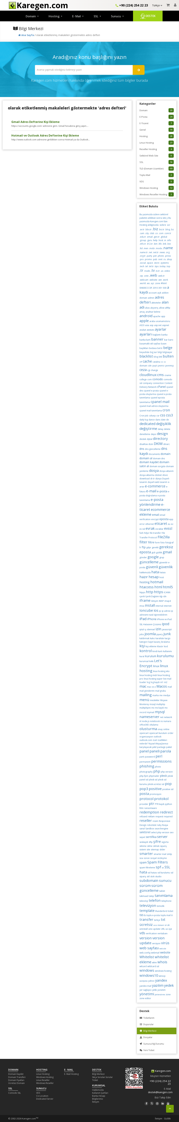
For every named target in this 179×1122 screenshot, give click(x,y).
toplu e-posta (153, 915)
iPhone (151, 619)
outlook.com (145, 740)
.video (167, 270)
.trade (147, 270)
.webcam (143, 279)
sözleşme (162, 858)
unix (150, 928)
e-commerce (155, 486)
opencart (144, 733)
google (153, 557)
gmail (167, 552)
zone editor (145, 998)
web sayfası (149, 948)
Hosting (156, 136)
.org (168, 252)
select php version (160, 832)
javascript (167, 629)
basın (163, 343)
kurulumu (165, 655)
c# (140, 361)
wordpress (143, 981)
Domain (156, 110)
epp (171, 519)
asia (147, 325)
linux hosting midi (148, 675)
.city (147, 233)
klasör (160, 646)
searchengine (161, 828)
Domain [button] (31, 16)
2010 (155, 287)
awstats (150, 329)
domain (165, 454)
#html (164, 283)
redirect (166, 812)
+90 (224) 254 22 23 (132, 5)
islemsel (151, 629)
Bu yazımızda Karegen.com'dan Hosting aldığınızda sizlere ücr (155, 221)
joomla (150, 633)
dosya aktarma (146, 475)
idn (164, 596)
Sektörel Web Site (156, 155)
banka (164, 334)
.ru (164, 259)
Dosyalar (145, 1037)
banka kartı (145, 339)
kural (141, 656)
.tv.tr (157, 270)
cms (160, 374)
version (145, 938)
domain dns (159, 458)
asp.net (158, 325)
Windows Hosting (156, 188)
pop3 (143, 788)
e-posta (162, 491)
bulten (168, 356)
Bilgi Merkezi (147, 1030)
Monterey (144, 704)
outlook (157, 736)
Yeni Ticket (146, 1050)
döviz (165, 475)
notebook (155, 721)
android (145, 315)
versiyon (156, 943)
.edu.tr (142, 236)
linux (156, 666)
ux (167, 928)
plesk (163, 776)
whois (162, 962)
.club (151, 233)
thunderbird (161, 911)
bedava (153, 348)
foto (162, 542)
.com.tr (167, 233)
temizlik (160, 906)
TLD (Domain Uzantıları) (156, 168)
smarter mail (160, 854)
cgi (148, 370)
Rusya (165, 825)
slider (162, 849)
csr (157, 415)
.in (165, 240)
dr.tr (152, 478)
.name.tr (143, 252)
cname (167, 375)
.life (160, 243)
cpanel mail (160, 401)
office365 (144, 724)
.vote (146, 275)
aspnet (165, 325)
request (159, 816)
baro (170, 339)
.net (150, 252)
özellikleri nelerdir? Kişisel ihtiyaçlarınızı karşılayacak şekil (153, 744)
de (167, 419)
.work (165, 279)
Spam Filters (157, 862)
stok (152, 876)
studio (158, 876)
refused (143, 816)
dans (157, 419)
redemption (149, 812)
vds (142, 933)
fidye (146, 532)
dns (141, 449)
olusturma (148, 728)
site (148, 849)
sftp (151, 842)
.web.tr (161, 275)
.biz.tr (161, 229)
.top (168, 266)
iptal (141, 629)
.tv (153, 270)
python (168, 804)
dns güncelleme (152, 449)
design (162, 433)
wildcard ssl (153, 966)
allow (161, 307)
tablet (162, 890)
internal (159, 605)
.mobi (152, 248)
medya (166, 695)
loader (142, 682)
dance (152, 419)
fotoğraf (169, 542)
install (150, 605)
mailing (145, 694)
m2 (165, 682)
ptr (151, 803)
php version (167, 771)
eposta (164, 519)
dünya (158, 478)
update (156, 928)
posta (144, 793)
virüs (165, 943)
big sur (153, 352)
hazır (143, 576)
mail (170, 686)
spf (158, 867)
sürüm (145, 885)
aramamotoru (163, 321)
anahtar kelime (153, 311)
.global (163, 236)
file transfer (155, 532)
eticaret (161, 523)
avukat (142, 329)
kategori (143, 641)
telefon (155, 900)
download (144, 478)
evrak (150, 528)
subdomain (148, 880)
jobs (141, 634)
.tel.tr (151, 266)
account (153, 292)
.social (142, 262)
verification (151, 933)
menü (144, 699)
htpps (142, 592)
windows (146, 970)
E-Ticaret (156, 123)
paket (169, 747)
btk (160, 356)
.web (153, 275)
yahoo (151, 980)
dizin (150, 444)
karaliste (160, 638)
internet (167, 605)
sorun (147, 858)
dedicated (147, 423)
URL (163, 928)
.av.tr (141, 229)
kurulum (150, 656)
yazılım (157, 985)
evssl (168, 528)
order (170, 733)
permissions (161, 761)
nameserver (149, 716)
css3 (169, 415)
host (161, 577)
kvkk (151, 661)
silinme (142, 846)
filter (143, 542)
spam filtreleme (147, 867)
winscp (162, 975)
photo (158, 766)
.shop (169, 259)
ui (166, 925)
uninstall (143, 928)
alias (147, 307)
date (163, 419)
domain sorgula (157, 466)
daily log (143, 419)
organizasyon (146, 736)
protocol (146, 798)
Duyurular (146, 1024)
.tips (156, 266)
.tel (146, 266)
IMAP (161, 600)
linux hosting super (153, 678)
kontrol (145, 650)
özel (155, 740)
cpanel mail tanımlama (150, 410)
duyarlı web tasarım (157, 482)
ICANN (167, 592)
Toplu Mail (156, 175)
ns (161, 721)
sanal (142, 828)
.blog (167, 229)
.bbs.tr (148, 229)
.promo (148, 259)
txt (163, 919)
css (162, 415)
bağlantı (157, 334)
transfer (146, 919)
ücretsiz (146, 924)
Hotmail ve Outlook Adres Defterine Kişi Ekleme (45, 135)
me (161, 695)
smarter (146, 853)
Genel (156, 130)
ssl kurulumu (163, 872)
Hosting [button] (54, 16)
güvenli (152, 566)
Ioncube (146, 610)
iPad (142, 618)
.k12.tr (150, 243)
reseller (145, 820)
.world (142, 283)
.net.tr (156, 252)
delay (160, 429)
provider (143, 804)
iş (145, 629)
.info (169, 240)
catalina (156, 361)
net (161, 717)
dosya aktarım (166, 471)
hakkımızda (145, 572)
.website (153, 279)
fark (141, 532)
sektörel (144, 832)
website (165, 952)
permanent (145, 761)
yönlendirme (160, 994)
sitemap (155, 849)
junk (167, 633)
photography (146, 771)
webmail (155, 952)
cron (166, 410)
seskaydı (143, 842)
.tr (141, 270)
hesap (154, 576)
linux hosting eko (161, 671)
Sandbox (149, 828)
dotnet (158, 475)
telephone (166, 900)
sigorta (165, 842)
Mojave (163, 700)
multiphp (160, 704)
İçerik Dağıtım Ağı (154, 596)
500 (164, 287)
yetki (154, 989)
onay (160, 729)
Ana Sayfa (26, 35)
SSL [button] (96, 16)
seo (172, 832)
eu (169, 524)
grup (161, 557)
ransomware (150, 808)
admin (151, 297)
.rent (160, 259)
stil (148, 876)
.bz (172, 229)
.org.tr (142, 255)
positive (155, 788)
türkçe (157, 920)
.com (161, 233)
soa (141, 858)
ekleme (145, 514)
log (148, 682)
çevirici (160, 365)
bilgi (160, 352)
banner (157, 339)
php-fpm (143, 775)
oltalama (153, 724)
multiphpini (145, 707)
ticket (170, 911)
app (163, 316)
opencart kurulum (158, 733)
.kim (155, 243)
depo (153, 434)
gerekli (155, 547)
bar (166, 339)
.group (142, 240)
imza (141, 605)
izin (158, 629)
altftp (167, 307)
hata (155, 572)
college (143, 379)
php (156, 771)
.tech (141, 266)
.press (168, 255)
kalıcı (152, 638)
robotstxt (151, 825)
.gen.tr (156, 236)
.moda (158, 248)
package (161, 747)
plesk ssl (153, 779)
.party (149, 255)
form (157, 542)
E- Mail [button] (76, 16)
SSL (156, 162)
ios (156, 610)
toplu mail (166, 915)
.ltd (141, 248)
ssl (163, 867)
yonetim (161, 989)
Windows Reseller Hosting (156, 194)
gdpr (148, 547)
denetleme (144, 434)
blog (156, 356)
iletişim (154, 600)
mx (152, 707)
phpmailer (154, 775)
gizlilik (159, 552)
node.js (145, 721)
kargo (167, 638)
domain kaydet (149, 462)
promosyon (155, 794)
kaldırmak (144, 638)
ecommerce (160, 509)
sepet (142, 837)
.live (169, 243)
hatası (163, 572)
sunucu (165, 880)
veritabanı (162, 933)
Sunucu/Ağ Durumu (151, 1043)
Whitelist (146, 957)
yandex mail (145, 985)
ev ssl (142, 528)
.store (156, 262)
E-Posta (156, 117)
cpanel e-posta (151, 390)
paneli (154, 751)
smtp (169, 854)
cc (162, 361)
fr (140, 547)
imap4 (167, 600)
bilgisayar (167, 352)
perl (159, 756)
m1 (161, 682)
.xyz (152, 283)
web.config (144, 952)
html (158, 587)
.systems (164, 262)
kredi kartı (157, 651)
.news (162, 252)
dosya (154, 470)
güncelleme (149, 562)
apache (156, 316)
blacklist (146, 356)
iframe (145, 600)
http (149, 591)
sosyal (153, 858)
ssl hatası (152, 872)
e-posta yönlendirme (151, 502)
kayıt (150, 641)
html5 (168, 587)
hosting (144, 582)
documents (154, 454)
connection (158, 383)
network (168, 717)
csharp (152, 415)
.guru (149, 240)
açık (159, 292)
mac (142, 686)
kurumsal (144, 661)
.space (149, 262)
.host (160, 240)
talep (151, 896)
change (154, 370)
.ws (148, 283)
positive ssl (167, 789)
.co (156, 233)
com (149, 379)
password (150, 756)
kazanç (157, 641)
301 (160, 287)
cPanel (161, 387)
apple (144, 320)
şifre (157, 841)
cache (147, 361)
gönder (143, 557)
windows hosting (163, 970)
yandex (161, 980)
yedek (169, 985)
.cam (141, 233)
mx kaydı (159, 707)
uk (168, 925)
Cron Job (143, 415)
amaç (142, 311)
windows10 (148, 975)
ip (160, 610)
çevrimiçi (169, 365)
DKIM (158, 443)
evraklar (159, 528)
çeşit (154, 365)
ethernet (149, 524)
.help (155, 240)
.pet (155, 255)
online (166, 729)
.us (161, 270)
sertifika (151, 837)
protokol (161, 798)
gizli (153, 552)
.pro (141, 259)
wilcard (143, 966)
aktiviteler (156, 302)
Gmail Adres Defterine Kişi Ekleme (35, 122)
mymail (150, 712)
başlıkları (143, 348)
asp (151, 325)
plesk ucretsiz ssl (156, 784)
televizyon (147, 905)
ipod (165, 623)
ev (172, 524)
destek (142, 439)
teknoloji (143, 900)
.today (162, 266)
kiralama (165, 641)
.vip (141, 275)
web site (162, 948)
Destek (148, 16)
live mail (167, 678)
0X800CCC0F (145, 287)
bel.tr (160, 348)
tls (145, 915)
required (168, 816)
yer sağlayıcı (145, 989)
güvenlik (166, 566)
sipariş (163, 846)
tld (141, 915)
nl (140, 721)
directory (160, 438)
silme (149, 846)
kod (166, 646)
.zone (157, 283)
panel (144, 751)
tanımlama (164, 895)
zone (168, 994)
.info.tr (142, 243)
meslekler (155, 700)
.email (150, 236)
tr (172, 915)
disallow (143, 444)
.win (160, 279)
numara (167, 721)
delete (167, 429)
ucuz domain (158, 925)
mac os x (151, 686)
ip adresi (166, 610)
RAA (141, 808)
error (142, 524)
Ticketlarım (146, 1017)
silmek (156, 846)
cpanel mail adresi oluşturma (153, 406)
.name (168, 247)
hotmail (156, 582)
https (158, 591)
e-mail (151, 491)
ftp (144, 547)
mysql (160, 711)
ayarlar (160, 329)
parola (165, 751)
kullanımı (167, 651)
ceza (143, 369)
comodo (157, 379)
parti (141, 756)
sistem (142, 849)
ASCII (141, 325)
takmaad (143, 896)
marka (155, 695)
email (155, 515)
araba (152, 321)
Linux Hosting (156, 143)
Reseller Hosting (156, 149)
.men (145, 248)
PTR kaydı (159, 804)
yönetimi (146, 994)
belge (167, 347)
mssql (153, 704)
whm (154, 962)
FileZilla (164, 537)
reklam (151, 816)
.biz (155, 229)
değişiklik (163, 423)
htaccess (146, 587)
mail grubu (160, 690)
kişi (142, 646)
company (147, 383)
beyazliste (144, 352)
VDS (156, 181)
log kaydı (155, 682)
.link (164, 243)
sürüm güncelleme (151, 888)
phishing (146, 766)
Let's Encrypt (150, 663)
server (162, 836)
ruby (159, 825)
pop (168, 783)
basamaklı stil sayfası (149, 343)
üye (170, 928)
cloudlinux (147, 374)
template (147, 910)
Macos (161, 686)
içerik (142, 596)
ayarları (145, 334)
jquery (159, 634)
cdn (150, 365)
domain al (145, 458)
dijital (149, 439)
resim (155, 821)
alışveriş (154, 307)
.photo (160, 255)
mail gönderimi (147, 690)
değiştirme (148, 428)
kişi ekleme (151, 646)
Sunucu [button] (116, 16)
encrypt (155, 519)
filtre (151, 542)
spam (143, 862)
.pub (155, 259)
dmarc (166, 444)
